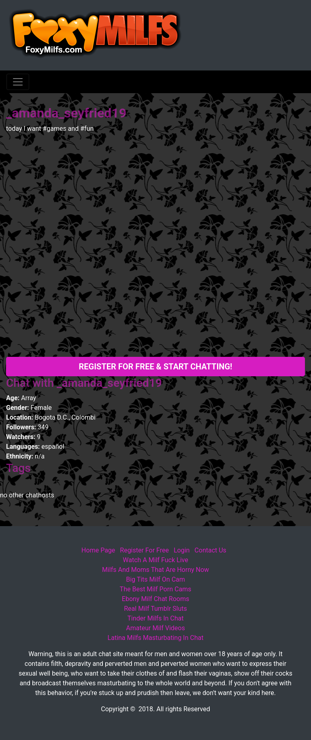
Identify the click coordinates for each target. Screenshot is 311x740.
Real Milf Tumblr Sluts (155, 608)
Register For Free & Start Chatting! (155, 366)
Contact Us (210, 550)
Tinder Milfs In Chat (155, 618)
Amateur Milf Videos (155, 628)
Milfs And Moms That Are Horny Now (155, 570)
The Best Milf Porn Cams (156, 589)
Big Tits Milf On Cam (155, 579)
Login (182, 550)
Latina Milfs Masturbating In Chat (156, 638)
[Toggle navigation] (17, 82)
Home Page (98, 550)
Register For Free (144, 550)
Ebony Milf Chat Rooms (155, 599)
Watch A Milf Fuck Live (155, 560)
